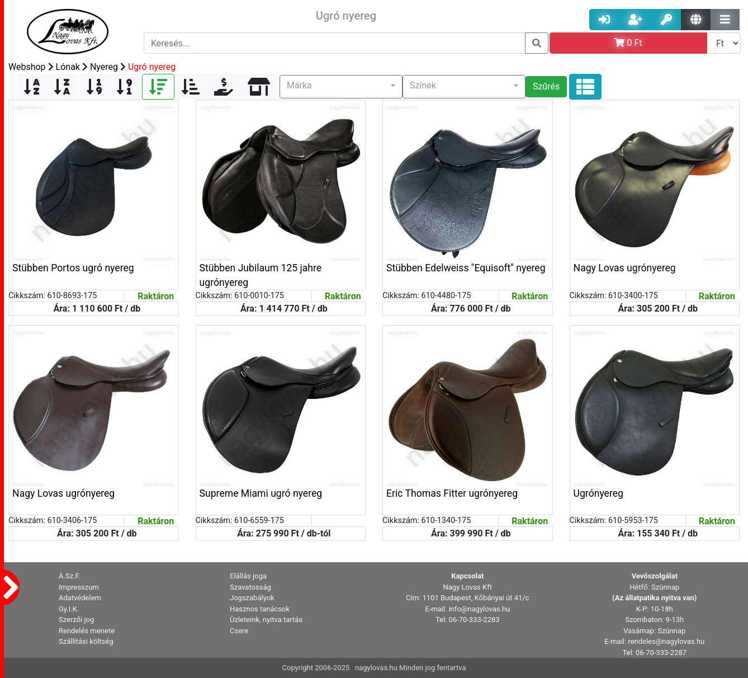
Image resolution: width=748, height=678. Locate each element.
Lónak (68, 67)
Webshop (27, 67)
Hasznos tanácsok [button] (260, 609)
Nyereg (104, 67)
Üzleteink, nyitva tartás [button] (266, 619)
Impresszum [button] (79, 587)
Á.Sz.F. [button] (70, 576)
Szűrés (546, 86)
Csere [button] (239, 631)
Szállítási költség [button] (86, 641)
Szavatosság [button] (250, 587)
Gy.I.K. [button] (69, 609)
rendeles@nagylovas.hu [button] (666, 641)
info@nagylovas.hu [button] (479, 609)
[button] (341, 86)
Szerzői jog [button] (76, 619)
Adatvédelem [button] (80, 598)
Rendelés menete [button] (87, 631)
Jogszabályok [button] (252, 598)
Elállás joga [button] (248, 576)
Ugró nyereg (152, 67)
